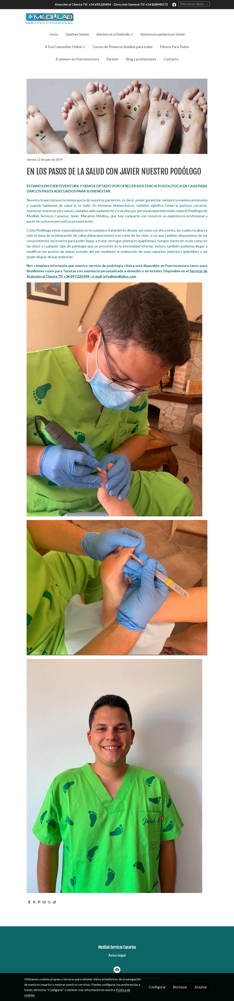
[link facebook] (174, 4)
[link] (49, 18)
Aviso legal (117, 955)
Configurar (157, 987)
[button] (115, 34)
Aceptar (200, 987)
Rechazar (180, 987)
